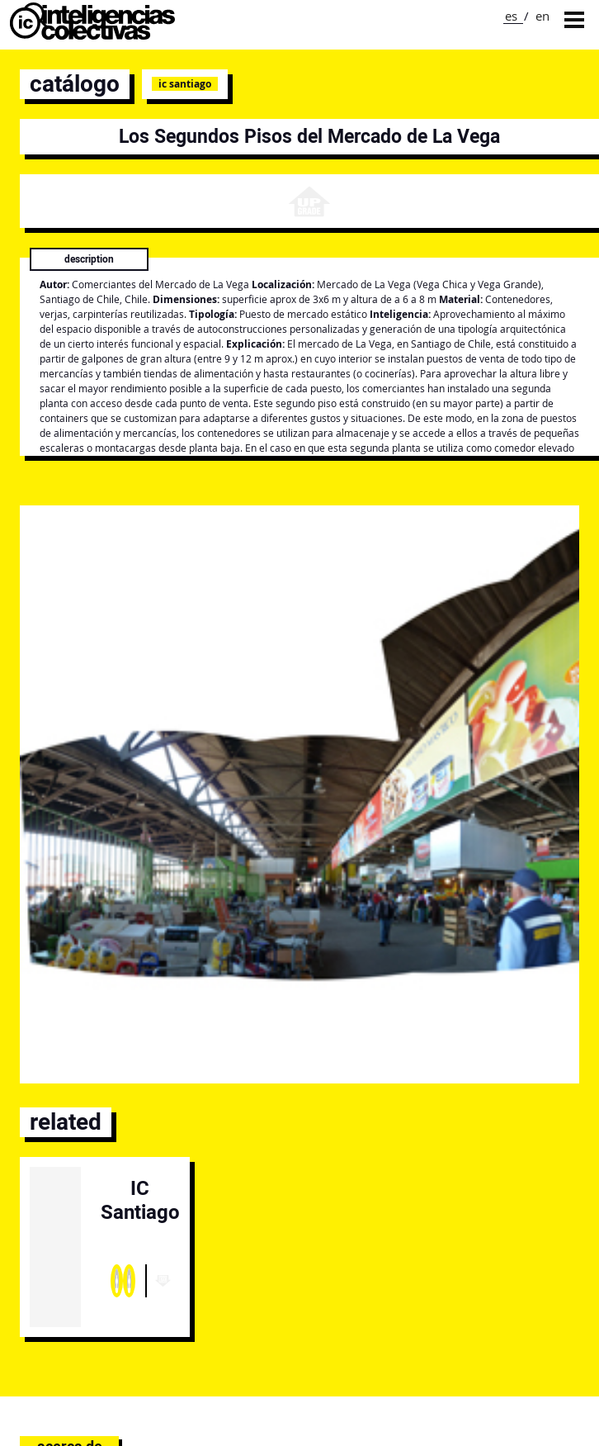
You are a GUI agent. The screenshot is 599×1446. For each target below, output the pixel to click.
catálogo (75, 83)
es (511, 15)
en (542, 15)
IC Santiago (184, 84)
